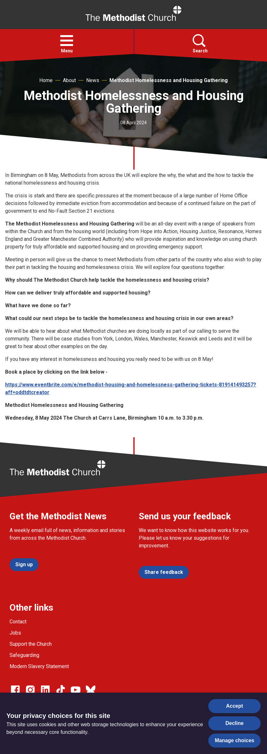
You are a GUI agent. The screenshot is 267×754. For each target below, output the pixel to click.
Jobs (15, 633)
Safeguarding (24, 655)
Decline (235, 723)
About (69, 80)
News (92, 80)
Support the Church (31, 644)
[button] (66, 40)
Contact (18, 622)
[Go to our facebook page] (15, 690)
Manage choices (234, 740)
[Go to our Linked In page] (45, 690)
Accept (234, 706)
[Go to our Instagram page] (30, 690)
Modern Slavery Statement (39, 666)
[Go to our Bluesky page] (90, 690)
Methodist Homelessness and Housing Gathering (168, 80)
